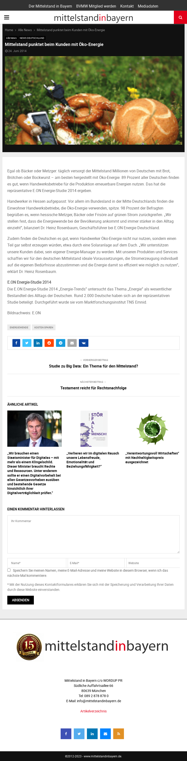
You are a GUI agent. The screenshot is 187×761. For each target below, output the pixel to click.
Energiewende (19, 327)
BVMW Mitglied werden (96, 6)
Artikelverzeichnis (93, 711)
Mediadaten (148, 6)
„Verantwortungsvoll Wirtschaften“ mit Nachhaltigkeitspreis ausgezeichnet (152, 457)
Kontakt (127, 6)
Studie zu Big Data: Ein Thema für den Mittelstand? (93, 366)
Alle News (11, 38)
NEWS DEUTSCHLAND (32, 38)
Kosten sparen (43, 327)
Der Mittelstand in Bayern (50, 6)
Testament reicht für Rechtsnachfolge (93, 388)
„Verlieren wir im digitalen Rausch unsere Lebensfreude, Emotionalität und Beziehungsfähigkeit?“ (92, 460)
